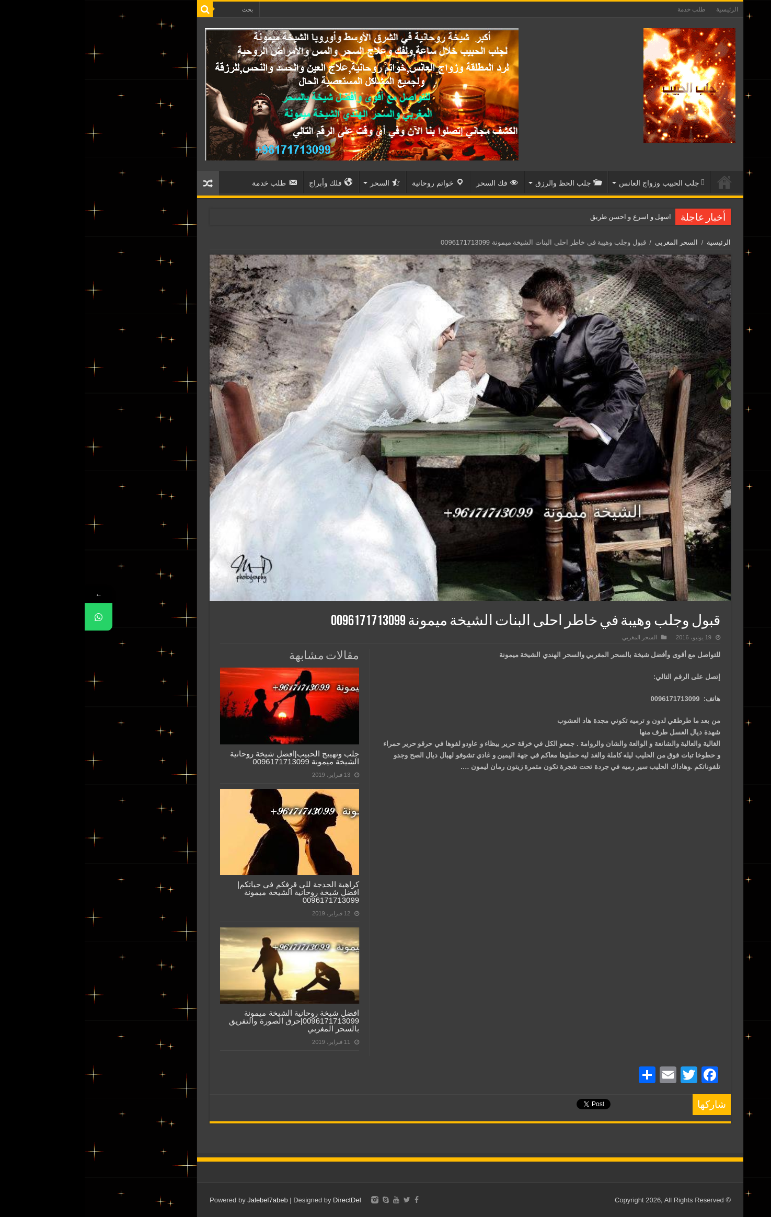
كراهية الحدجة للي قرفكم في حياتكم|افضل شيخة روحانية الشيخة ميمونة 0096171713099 (213, 892)
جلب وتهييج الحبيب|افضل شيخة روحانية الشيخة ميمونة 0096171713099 (210, 757)
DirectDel (262, 1200)
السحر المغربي (592, 242)
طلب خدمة (607, 9)
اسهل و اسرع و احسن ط (551, 217)
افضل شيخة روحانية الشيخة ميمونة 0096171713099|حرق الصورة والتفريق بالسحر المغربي (209, 1020)
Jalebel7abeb (183, 1200)
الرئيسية (642, 9)
